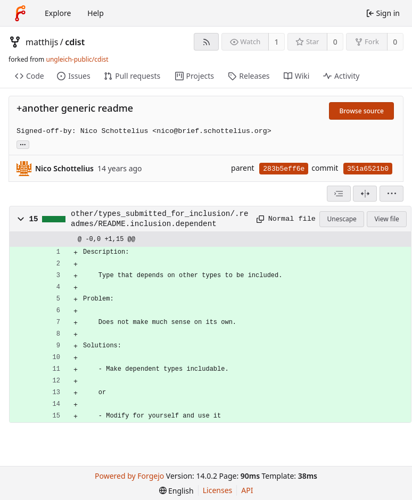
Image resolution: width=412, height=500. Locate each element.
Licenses (218, 490)
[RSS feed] (206, 42)
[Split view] (365, 194)
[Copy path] (259, 219)
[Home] (20, 13)
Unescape (341, 218)
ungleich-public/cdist (77, 59)
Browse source (361, 110)
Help (95, 13)
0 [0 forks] (395, 42)
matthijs (42, 42)
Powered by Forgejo (129, 476)
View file (386, 218)
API (247, 490)
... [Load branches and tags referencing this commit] (23, 143)
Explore (58, 13)
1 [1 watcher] (277, 42)
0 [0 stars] (335, 42)
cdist (75, 42)
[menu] (391, 194)
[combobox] (339, 194)
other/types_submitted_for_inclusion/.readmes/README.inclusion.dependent (160, 219)
